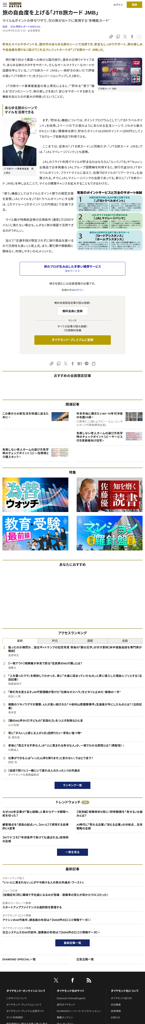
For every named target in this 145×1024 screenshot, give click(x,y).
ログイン (118, 5)
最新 (20, 640)
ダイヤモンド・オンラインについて (25, 990)
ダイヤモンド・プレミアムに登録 (72, 340)
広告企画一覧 (85, 959)
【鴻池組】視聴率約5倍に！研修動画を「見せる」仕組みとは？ (109, 813)
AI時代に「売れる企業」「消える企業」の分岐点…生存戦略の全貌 (109, 826)
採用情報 (116, 1011)
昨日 (55, 640)
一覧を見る (73, 852)
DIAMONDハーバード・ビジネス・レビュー (79, 1011)
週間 (90, 640)
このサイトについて (16, 998)
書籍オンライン (65, 1017)
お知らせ (115, 1017)
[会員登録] (134, 5)
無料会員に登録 (72, 311)
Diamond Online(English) (71, 998)
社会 (5, 26)
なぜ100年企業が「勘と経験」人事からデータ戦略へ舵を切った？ (35, 813)
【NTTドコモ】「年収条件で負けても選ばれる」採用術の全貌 (35, 839)
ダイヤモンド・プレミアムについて (24, 1004)
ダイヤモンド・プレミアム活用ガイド (25, 1011)
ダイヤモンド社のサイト (70, 990)
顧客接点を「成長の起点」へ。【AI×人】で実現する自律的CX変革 (35, 826)
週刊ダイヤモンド (66, 1004)
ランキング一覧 (72, 785)
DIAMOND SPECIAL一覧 (19, 959)
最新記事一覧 (72, 943)
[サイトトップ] (14, 4)
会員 (125, 640)
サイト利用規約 (14, 1017)
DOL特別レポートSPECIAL (26, 26)
